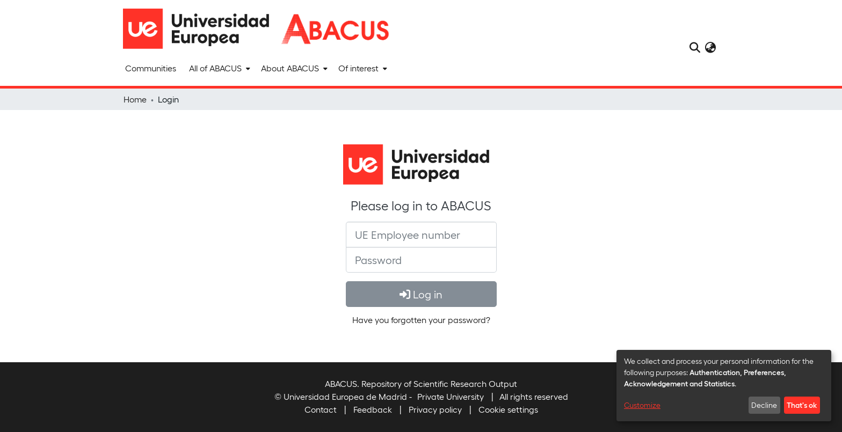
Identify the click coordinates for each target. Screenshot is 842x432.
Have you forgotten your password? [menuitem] (421, 319)
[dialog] (723, 385)
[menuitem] (218, 68)
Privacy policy (435, 409)
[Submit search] (694, 47)
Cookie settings (508, 409)
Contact (320, 409)
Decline (764, 404)
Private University (450, 396)
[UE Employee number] (421, 234)
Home (135, 99)
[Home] (201, 29)
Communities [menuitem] (150, 68)
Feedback (372, 409)
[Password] (421, 260)
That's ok (802, 404)
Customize (642, 404)
